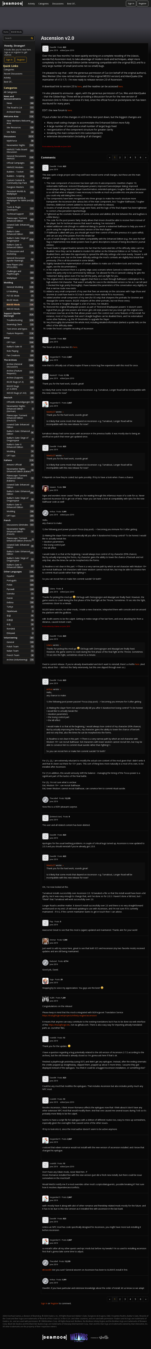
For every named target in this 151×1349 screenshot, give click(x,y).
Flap (51, 921)
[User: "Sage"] (45, 981)
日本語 (20, 620)
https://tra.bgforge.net (59, 1024)
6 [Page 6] (140, 157)
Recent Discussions (13, 73)
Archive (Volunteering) (20, 659)
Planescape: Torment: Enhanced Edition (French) (20, 539)
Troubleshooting (20, 320)
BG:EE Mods (20, 300)
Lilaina (52, 588)
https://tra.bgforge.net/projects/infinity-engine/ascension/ (69, 1015)
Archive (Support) (20, 377)
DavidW (53, 47)
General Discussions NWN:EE (20, 157)
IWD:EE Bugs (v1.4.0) (20, 393)
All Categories (10, 92)
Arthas (52, 511)
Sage (52, 979)
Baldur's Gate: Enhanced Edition (20, 232)
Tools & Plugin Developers (20, 208)
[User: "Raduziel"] (45, 963)
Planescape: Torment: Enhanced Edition (20, 219)
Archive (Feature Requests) (20, 372)
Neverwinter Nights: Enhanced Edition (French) (20, 531)
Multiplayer (20, 278)
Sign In (131, 3)
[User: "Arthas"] (45, 513)
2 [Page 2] (119, 157)
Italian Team (20, 650)
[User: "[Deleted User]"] (45, 818)
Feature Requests (20, 333)
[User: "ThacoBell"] (45, 800)
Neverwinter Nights (20, 145)
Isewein (53, 487)
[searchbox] (19, 38)
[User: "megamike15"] (45, 358)
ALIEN (52, 998)
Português (20, 580)
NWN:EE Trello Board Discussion (20, 150)
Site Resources (20, 127)
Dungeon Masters (20, 187)
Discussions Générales (20, 524)
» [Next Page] (145, 157)
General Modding (20, 287)
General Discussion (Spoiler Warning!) (20, 259)
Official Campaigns (20, 162)
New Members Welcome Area (20, 122)
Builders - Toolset (20, 171)
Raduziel (53, 961)
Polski (20, 584)
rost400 (53, 1037)
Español (20, 576)
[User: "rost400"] (45, 1039)
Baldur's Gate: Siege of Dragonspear (20, 239)
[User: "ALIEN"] (45, 999)
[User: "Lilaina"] (45, 590)
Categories (43, 3)
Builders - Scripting (20, 176)
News (20, 103)
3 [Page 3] (125, 157)
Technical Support (20, 213)
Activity (31, 3)
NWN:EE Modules (20, 167)
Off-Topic (20, 342)
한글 (20, 615)
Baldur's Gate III (20, 346)
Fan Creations (20, 355)
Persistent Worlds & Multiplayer (20, 192)
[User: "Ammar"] (45, 941)
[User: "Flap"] (45, 923)
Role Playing (20, 351)
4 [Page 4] (130, 157)
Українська (20, 611)
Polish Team (20, 646)
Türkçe (20, 606)
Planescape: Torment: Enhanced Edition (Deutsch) (20, 418)
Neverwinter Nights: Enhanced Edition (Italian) (20, 470)
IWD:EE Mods (20, 309)
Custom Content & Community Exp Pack (20, 181)
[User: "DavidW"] (45, 49)
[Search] (32, 38)
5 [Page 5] (135, 157)
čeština (20, 602)
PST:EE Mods (20, 295)
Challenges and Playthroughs (20, 272)
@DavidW (47, 1269)
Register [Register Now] (21, 59)
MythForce (20, 140)
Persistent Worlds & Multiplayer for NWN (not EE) (20, 200)
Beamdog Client (20, 324)
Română (20, 628)
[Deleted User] (56, 816)
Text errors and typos (20, 328)
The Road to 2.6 (20, 107)
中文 (20, 624)
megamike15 (55, 357)
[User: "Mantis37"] (45, 377)
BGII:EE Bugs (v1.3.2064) (20, 387)
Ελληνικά (20, 633)
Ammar (53, 940)
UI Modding (20, 291)
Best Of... (71, 3)
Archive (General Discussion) (20, 365)
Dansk (20, 598)
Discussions (58, 3)
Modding (20, 451)
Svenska (20, 593)
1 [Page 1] (114, 157)
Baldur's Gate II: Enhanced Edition (20, 246)
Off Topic (20, 455)
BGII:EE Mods (20, 304)
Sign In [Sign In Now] (9, 59)
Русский (20, 589)
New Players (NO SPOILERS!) (20, 266)
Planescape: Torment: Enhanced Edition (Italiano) (20, 478)
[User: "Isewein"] (45, 488)
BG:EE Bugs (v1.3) (20, 381)
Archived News (20, 111)
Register (142, 3)
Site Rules (20, 131)
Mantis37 (53, 375)
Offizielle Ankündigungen (20, 402)
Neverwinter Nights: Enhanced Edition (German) (20, 409)
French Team (20, 655)
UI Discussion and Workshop (20, 252)
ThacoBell (54, 798)
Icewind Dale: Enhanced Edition (20, 226)
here (79, 86)
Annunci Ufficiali (20, 464)
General (20, 642)
